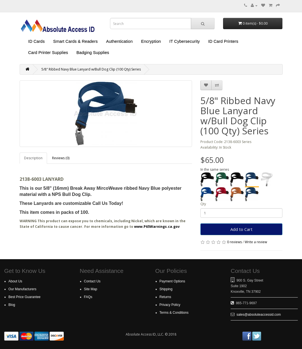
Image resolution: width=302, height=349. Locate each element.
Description (33, 158)
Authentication (119, 41)
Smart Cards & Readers (75, 41)
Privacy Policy (170, 305)
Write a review (256, 242)
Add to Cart (241, 229)
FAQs (88, 297)
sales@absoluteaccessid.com (259, 315)
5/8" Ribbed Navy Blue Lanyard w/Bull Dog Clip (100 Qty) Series (91, 69)
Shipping (166, 289)
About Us (15, 281)
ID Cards (36, 41)
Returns (165, 297)
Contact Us (92, 281)
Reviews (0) (60, 158)
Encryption (151, 41)
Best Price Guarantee (24, 297)
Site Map (90, 289)
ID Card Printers (223, 41)
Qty (203, 204)
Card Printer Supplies (48, 52)
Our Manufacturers (22, 289)
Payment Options (172, 281)
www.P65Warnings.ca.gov (157, 226)
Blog (11, 305)
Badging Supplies (92, 52)
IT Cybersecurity (184, 41)
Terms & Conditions (174, 313)
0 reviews (234, 242)
